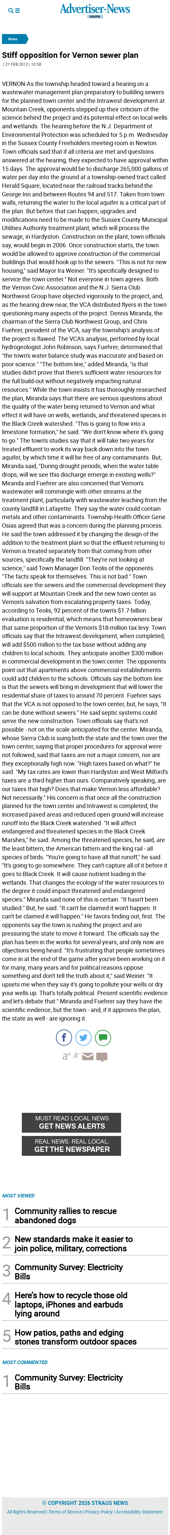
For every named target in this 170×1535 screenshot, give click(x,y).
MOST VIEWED (18, 1195)
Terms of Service (65, 1512)
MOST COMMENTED (24, 1362)
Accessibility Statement (139, 1512)
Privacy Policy (99, 1512)
